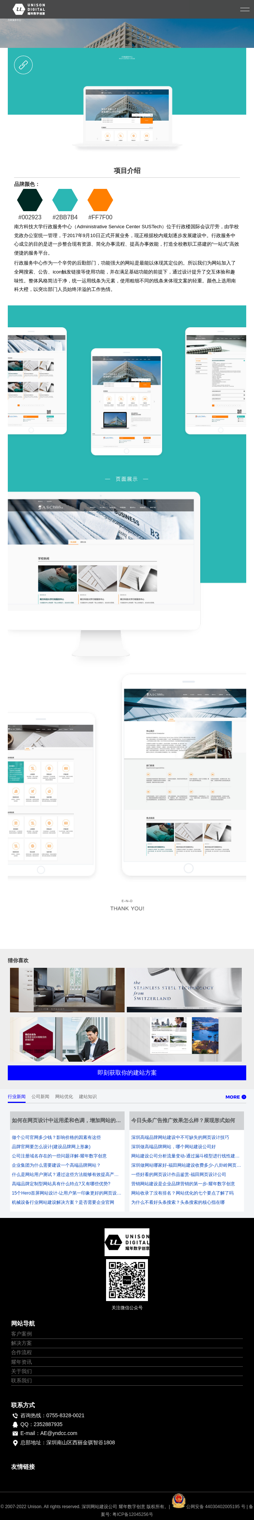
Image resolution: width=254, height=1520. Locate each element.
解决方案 (21, 1343)
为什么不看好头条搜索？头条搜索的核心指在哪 (178, 1202)
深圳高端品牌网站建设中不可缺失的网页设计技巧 (180, 1137)
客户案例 (21, 1334)
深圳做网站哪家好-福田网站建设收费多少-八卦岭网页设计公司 (186, 1165)
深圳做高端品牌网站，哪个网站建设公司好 (173, 1146)
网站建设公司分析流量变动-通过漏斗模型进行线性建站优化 (186, 1156)
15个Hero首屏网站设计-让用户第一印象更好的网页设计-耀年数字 (67, 1193)
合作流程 (21, 1352)
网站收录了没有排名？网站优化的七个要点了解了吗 (182, 1193)
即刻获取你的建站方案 (127, 1072)
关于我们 (21, 1371)
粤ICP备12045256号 (132, 1514)
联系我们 (21, 1380)
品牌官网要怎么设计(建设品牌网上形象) (51, 1146)
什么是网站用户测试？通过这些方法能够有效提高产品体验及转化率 (67, 1174)
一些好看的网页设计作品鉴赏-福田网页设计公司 (178, 1174)
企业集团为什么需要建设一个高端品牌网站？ (56, 1165)
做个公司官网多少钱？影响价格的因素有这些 (56, 1137)
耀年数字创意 (132, 1506)
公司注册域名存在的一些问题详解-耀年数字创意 (59, 1156)
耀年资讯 (21, 1362)
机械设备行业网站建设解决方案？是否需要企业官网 (63, 1202)
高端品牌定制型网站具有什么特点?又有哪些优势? (61, 1183)
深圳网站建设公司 (99, 1506)
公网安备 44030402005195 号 (209, 1506)
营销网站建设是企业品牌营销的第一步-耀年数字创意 (183, 1183)
